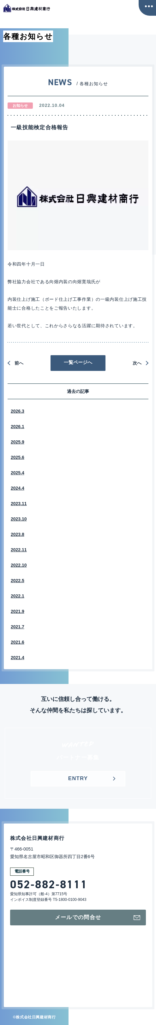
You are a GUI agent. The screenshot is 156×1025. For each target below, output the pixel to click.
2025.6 (17, 457)
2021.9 (17, 611)
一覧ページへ (78, 362)
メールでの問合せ (97, 917)
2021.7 (17, 626)
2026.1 (17, 426)
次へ (137, 363)
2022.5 (17, 580)
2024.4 (17, 488)
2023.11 (19, 503)
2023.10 (19, 518)
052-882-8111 (48, 884)
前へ (19, 363)
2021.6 (17, 642)
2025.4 (17, 472)
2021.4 (17, 657)
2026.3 (17, 411)
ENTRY (77, 779)
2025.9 (17, 441)
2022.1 (17, 595)
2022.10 (19, 565)
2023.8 (17, 534)
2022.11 (19, 549)
